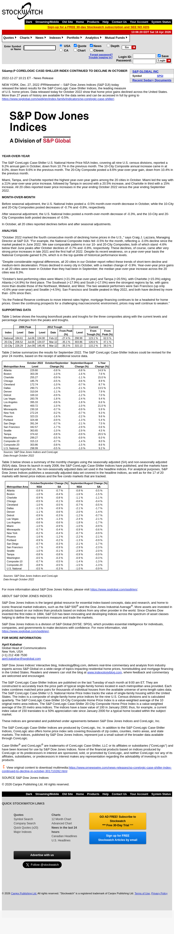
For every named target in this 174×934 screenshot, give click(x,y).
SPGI (160, 75)
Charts (26, 38)
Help (106, 22)
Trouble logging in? (101, 57)
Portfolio (75, 38)
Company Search (25, 823)
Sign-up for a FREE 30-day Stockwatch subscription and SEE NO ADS (98, 27)
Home (80, 22)
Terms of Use (142, 893)
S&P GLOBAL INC (145, 71)
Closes (99, 50)
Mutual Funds (117, 38)
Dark (29, 22)
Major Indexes (22, 832)
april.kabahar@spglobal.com (21, 658)
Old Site (67, 22)
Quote (82, 46)
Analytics (94, 38)
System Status (161, 22)
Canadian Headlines (64, 836)
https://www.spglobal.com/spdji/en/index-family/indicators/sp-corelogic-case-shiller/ (58, 99)
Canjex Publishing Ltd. (24, 893)
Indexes (56, 38)
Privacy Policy (159, 893)
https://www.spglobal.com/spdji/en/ (113, 589)
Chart (82, 50)
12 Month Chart (61, 819)
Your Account (139, 22)
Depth (115, 46)
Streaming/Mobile (47, 22)
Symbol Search (23, 819)
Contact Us (119, 22)
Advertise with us (42, 855)
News (41, 38)
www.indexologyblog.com (104, 672)
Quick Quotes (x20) (26, 827)
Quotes (10, 38)
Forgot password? (101, 54)
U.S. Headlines (61, 840)
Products (93, 22)
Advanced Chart (62, 823)
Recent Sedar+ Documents (151, 80)
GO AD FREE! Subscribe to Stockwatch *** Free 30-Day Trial (118, 821)
